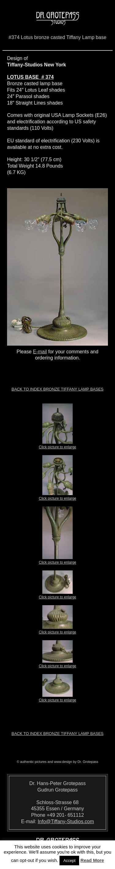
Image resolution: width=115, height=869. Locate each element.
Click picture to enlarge (57, 445)
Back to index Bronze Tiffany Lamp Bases (57, 389)
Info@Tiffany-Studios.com (66, 821)
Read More (92, 860)
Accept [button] (69, 860)
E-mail (40, 351)
